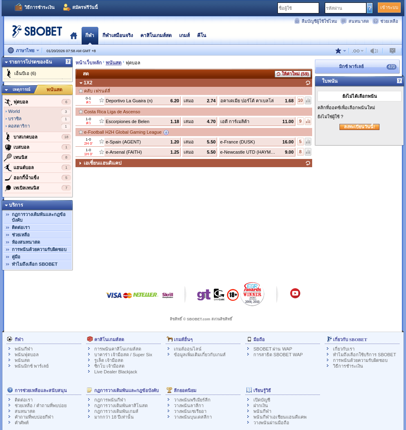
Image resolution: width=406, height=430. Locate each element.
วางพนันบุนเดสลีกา (193, 417)
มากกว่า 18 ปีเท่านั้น (114, 417)
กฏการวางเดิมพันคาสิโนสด (121, 405)
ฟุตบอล (37, 101)
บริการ (16, 205)
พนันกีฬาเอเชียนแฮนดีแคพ (279, 417)
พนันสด (54, 90)
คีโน (201, 35)
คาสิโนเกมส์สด (156, 35)
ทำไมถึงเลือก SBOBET (35, 264)
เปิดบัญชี (261, 399)
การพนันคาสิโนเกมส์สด (117, 348)
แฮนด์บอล (37, 167)
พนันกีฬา (24, 348)
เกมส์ (184, 35)
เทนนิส (37, 157)
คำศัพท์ (22, 422)
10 (300, 100)
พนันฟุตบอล (27, 354)
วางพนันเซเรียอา (190, 411)
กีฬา (89, 35)
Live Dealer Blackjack (115, 371)
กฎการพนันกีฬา (110, 399)
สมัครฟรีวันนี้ (85, 7)
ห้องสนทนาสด (26, 242)
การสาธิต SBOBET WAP (278, 354)
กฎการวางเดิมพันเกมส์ (116, 411)
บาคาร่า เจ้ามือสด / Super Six (123, 354)
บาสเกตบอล (37, 136)
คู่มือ (16, 256)
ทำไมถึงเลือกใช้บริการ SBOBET (364, 354)
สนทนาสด (358, 21)
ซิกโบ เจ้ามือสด (109, 366)
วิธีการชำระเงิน (39, 7)
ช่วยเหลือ (389, 21)
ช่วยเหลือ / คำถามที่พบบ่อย (41, 405)
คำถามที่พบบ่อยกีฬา (34, 417)
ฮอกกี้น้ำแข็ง (37, 177)
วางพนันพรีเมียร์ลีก (192, 399)
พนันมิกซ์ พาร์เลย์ (32, 366)
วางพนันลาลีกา (189, 405)
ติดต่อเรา (21, 227)
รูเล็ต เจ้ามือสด (108, 360)
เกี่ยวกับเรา (344, 348)
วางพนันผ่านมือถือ (271, 422)
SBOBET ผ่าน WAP (272, 348)
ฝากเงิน (260, 405)
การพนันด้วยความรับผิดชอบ (39, 249)
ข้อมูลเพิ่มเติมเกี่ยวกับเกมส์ (200, 354)
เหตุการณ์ (21, 89)
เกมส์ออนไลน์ (188, 348)
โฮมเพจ (73, 35)
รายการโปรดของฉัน (30, 62)
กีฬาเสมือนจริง (117, 35)
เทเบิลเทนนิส (37, 187)
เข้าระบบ (389, 7)
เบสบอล (37, 147)
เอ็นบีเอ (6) (25, 73)
